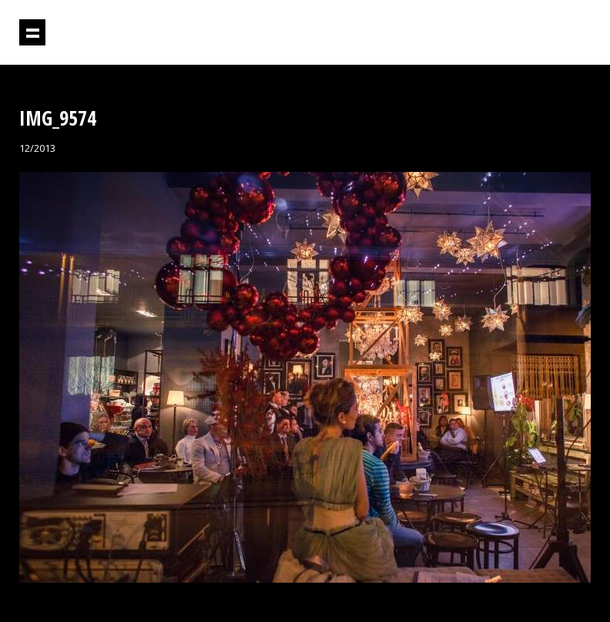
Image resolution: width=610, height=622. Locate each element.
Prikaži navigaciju (32, 32)
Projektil (524, 32)
